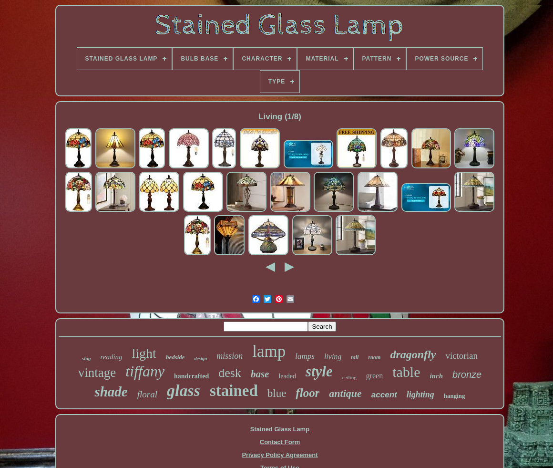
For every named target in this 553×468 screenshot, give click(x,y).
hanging (454, 395)
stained (234, 390)
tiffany (144, 371)
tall (354, 357)
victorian (461, 356)
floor (307, 392)
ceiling (349, 377)
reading (111, 357)
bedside (175, 357)
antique (345, 393)
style (319, 371)
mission (229, 356)
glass (183, 390)
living (332, 357)
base (260, 374)
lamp (269, 351)
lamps (305, 356)
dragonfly (413, 354)
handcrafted (191, 376)
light (144, 353)
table (406, 372)
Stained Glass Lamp (279, 429)
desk (229, 373)
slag (86, 358)
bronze (466, 374)
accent (384, 394)
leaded (287, 376)
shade (110, 391)
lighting (420, 394)
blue (277, 393)
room (374, 357)
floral (147, 394)
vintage (97, 372)
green (374, 376)
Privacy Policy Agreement (279, 454)
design (201, 358)
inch (436, 376)
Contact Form (280, 442)
